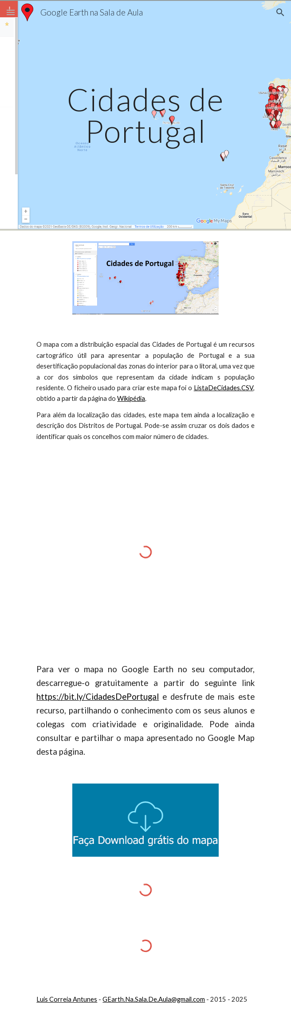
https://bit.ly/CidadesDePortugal (97, 697)
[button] (10, 12)
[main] (145, 115)
